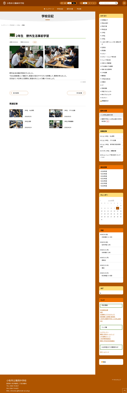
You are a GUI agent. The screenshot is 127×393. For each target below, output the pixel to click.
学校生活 (104, 29)
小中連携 (104, 72)
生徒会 (104, 47)
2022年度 (104, 181)
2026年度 (104, 171)
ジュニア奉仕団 (106, 60)
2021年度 (104, 183)
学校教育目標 (104, 310)
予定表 (79, 9)
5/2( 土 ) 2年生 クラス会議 (108, 140)
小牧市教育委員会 (105, 339)
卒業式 (104, 82)
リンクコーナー (104, 332)
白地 (69, 3)
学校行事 (104, 26)
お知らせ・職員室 (106, 63)
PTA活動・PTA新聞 (107, 66)
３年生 (103, 39)
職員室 (104, 76)
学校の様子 (105, 23)
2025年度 (104, 174)
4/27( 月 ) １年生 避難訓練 (108, 151)
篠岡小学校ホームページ (107, 334)
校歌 (101, 312)
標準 (85, 3)
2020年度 (104, 186)
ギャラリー (104, 98)
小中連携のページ (105, 336)
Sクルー (104, 54)
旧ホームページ (104, 352)
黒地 (74, 3)
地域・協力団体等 (107, 69)
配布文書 (70, 9)
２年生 (103, 36)
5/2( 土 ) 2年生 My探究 (107, 136)
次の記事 (79, 93)
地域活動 (104, 88)
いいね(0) (83, 82)
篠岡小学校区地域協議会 (107, 341)
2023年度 (104, 178)
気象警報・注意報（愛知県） (107, 317)
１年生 (103, 32)
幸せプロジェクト (106, 94)
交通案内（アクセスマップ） (107, 314)
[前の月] (100, 200)
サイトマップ (117, 380)
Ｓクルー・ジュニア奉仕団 (109, 57)
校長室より (105, 20)
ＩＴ (103, 85)
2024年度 (104, 176)
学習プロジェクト (106, 91)
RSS (104, 362)
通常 (65, 3)
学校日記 (60, 9)
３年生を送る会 (106, 79)
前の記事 (16, 93)
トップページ (50, 9)
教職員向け (104, 101)
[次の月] (121, 200)
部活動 (104, 50)
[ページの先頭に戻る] (124, 390)
